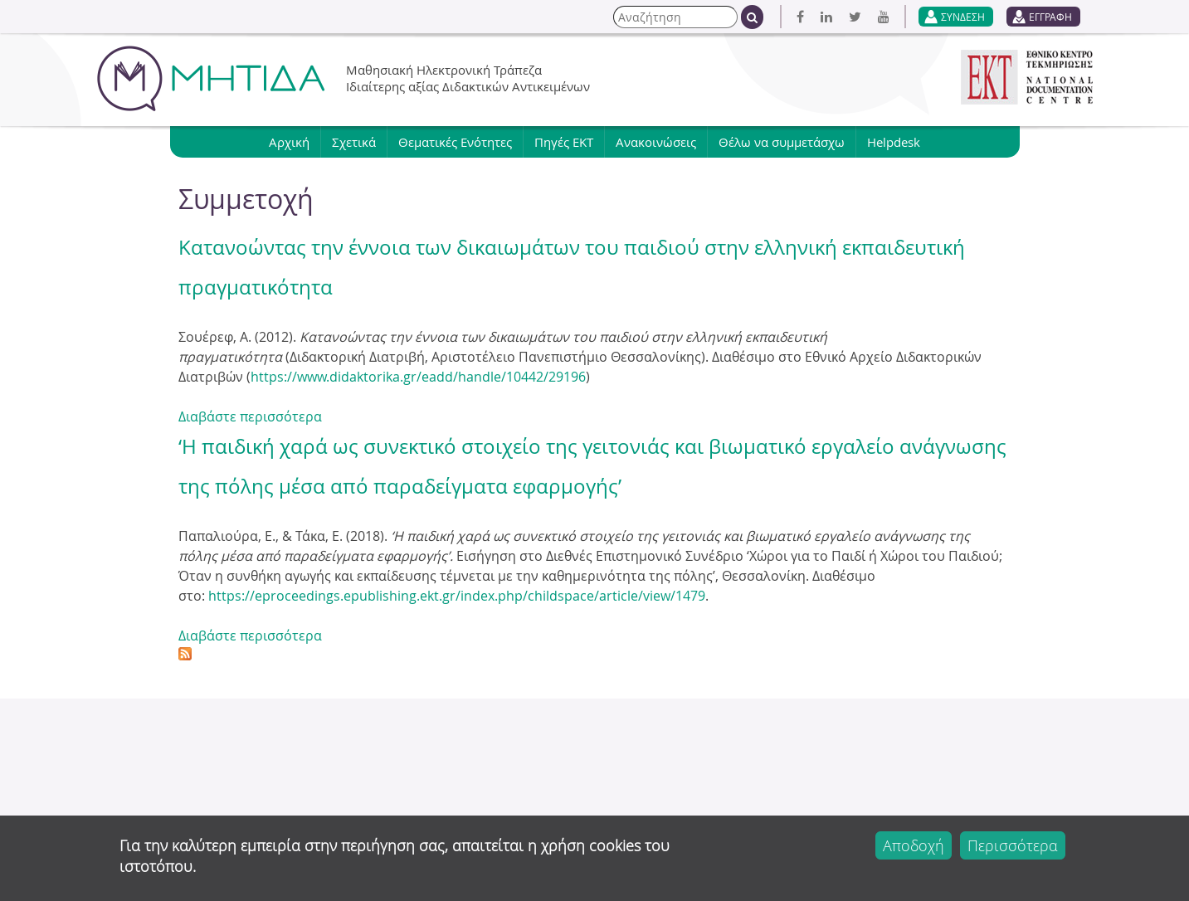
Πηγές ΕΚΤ (563, 142)
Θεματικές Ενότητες (455, 142)
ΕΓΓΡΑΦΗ (1050, 16)
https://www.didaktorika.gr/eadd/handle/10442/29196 (418, 377)
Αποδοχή (913, 845)
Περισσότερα (1012, 845)
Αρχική (289, 142)
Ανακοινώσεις (656, 142)
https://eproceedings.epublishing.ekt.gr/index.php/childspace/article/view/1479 (456, 596)
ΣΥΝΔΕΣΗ (963, 16)
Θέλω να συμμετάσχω (782, 142)
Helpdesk (893, 142)
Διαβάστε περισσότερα (250, 416)
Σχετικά (354, 142)
